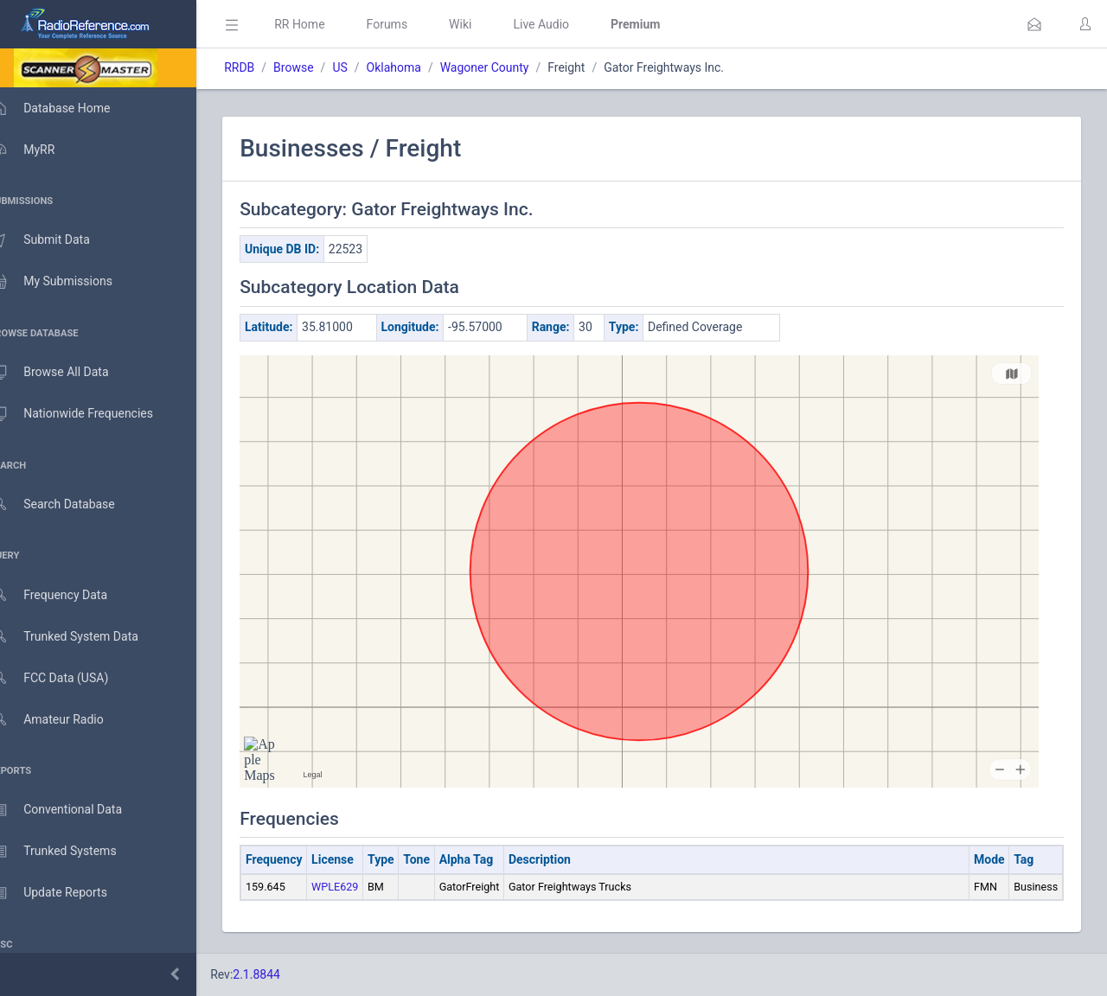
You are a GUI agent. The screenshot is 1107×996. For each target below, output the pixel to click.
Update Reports (66, 893)
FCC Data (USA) (66, 678)
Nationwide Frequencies (89, 414)
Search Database (70, 504)
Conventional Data (73, 810)
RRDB (264, 67)
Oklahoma (418, 67)
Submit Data (57, 240)
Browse (318, 67)
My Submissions (69, 282)
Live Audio (566, 24)
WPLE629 (359, 886)
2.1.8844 (281, 974)
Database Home (67, 108)
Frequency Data (66, 595)
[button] (1034, 24)
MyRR (40, 149)
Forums (411, 24)
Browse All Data (66, 372)
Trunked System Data (81, 636)
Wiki (485, 24)
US (364, 67)
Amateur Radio (64, 719)
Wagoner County (509, 67)
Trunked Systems (70, 851)
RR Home (324, 24)
